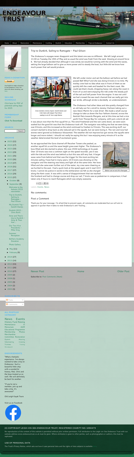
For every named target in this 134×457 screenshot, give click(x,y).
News (46, 187)
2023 (10, 148)
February (13, 252)
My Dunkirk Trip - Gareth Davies (16, 205)
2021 (10, 156)
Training (22, 344)
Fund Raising (18, 321)
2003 (10, 289)
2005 (10, 282)
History (8, 321)
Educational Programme (15, 329)
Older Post (123, 271)
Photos (22, 332)
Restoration (25, 43)
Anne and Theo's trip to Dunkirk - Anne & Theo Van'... (17, 218)
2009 (10, 274)
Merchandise (10, 334)
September (14, 184)
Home (7, 43)
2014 (10, 257)
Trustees (8, 344)
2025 (10, 141)
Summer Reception (14, 234)
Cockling (49, 43)
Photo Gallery (15, 244)
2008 (10, 278)
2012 (10, 264)
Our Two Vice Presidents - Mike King (15, 227)
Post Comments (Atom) (52, 276)
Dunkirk (58, 43)
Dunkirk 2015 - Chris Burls (15, 211)
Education (68, 43)
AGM (23, 327)
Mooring (22, 339)
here (6, 91)
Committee (9, 337)
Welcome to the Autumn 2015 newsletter (16, 189)
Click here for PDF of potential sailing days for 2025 (14, 105)
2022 (10, 152)
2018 (10, 166)
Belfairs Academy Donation (16, 240)
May (11, 249)
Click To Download (13, 120)
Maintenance (37, 43)
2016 (10, 173)
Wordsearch (9, 347)
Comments (11, 304)
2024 (10, 145)
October (13, 180)
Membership (80, 43)
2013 (10, 260)
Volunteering (9, 342)
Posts (9, 300)
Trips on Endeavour (95, 43)
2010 (10, 271)
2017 (10, 170)
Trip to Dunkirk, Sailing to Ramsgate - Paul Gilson (15, 197)
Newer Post (37, 271)
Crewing (22, 342)
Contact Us (110, 43)
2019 (10, 163)
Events (40, 187)
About (14, 43)
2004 (10, 285)
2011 (10, 267)
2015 (10, 177)
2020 (10, 159)
